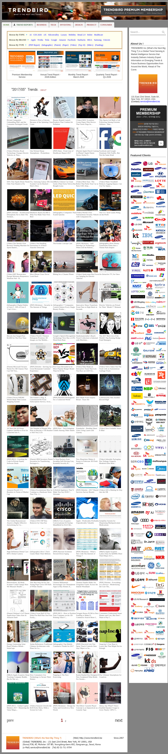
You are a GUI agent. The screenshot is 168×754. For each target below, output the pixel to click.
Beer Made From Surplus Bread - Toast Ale (85, 398)
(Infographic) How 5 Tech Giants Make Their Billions (40, 553)
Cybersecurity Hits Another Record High (109, 398)
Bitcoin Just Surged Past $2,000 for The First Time (16, 337)
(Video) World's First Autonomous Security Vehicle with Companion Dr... (87, 214)
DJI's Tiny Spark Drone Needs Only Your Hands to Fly (18, 183)
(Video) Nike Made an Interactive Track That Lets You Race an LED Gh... (86, 369)
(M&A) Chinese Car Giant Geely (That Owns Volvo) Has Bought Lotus (64, 184)
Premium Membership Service (22, 75)
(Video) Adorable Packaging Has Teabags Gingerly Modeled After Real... (110, 461)
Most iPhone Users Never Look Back (39, 275)
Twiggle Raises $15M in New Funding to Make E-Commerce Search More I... (87, 615)
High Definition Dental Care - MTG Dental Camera (18, 553)
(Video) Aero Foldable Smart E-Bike (110, 429)
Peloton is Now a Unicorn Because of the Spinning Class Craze (41, 122)
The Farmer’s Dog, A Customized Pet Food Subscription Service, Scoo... (41, 399)
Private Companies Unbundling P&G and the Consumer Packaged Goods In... (17, 123)
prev (10, 720)
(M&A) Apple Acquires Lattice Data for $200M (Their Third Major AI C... (110, 554)
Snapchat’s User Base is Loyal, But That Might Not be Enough (110, 646)
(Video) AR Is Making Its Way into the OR (110, 491)
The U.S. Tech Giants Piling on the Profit (109, 213)
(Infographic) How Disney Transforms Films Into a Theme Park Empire (109, 245)
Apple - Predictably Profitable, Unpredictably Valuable (87, 522)
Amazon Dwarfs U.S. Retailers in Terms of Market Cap (18, 492)
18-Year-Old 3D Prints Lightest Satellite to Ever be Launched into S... (17, 430)
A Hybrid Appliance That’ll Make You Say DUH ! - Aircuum (63, 492)
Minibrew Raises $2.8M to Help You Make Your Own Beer (40, 214)
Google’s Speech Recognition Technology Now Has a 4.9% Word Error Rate (64, 338)
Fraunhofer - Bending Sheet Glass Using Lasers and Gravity (86, 430)
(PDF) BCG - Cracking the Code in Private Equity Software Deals (17, 461)
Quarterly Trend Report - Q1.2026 (107, 75)
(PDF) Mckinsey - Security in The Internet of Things (41, 306)
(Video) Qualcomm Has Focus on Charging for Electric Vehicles (87, 276)
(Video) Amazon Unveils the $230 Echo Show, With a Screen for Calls (40, 708)
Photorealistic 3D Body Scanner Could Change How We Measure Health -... (17, 584)
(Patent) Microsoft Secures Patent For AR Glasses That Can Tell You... (17, 369)
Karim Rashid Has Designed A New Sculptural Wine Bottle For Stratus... (87, 677)
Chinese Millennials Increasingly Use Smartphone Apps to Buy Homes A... (64, 584)
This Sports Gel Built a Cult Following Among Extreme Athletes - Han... (109, 122)
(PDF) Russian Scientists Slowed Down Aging (62, 553)
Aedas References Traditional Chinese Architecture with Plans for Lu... (41, 646)
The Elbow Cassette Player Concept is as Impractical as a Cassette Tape (87, 708)
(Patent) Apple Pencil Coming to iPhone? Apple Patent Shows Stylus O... (87, 153)
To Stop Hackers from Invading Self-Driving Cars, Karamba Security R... (63, 461)
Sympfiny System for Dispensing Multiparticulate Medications (109, 523)
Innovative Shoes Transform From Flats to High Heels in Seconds (87, 307)
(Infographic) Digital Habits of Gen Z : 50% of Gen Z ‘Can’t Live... (17, 307)
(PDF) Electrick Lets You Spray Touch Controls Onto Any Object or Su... (86, 646)
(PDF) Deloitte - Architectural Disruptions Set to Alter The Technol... (18, 214)
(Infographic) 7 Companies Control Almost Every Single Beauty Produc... (64, 307)
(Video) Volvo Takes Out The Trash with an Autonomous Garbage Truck (110, 369)
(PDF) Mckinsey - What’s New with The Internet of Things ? (86, 554)
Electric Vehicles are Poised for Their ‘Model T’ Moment (110, 306)
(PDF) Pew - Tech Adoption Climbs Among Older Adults (64, 429)
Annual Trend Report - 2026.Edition (50, 75)
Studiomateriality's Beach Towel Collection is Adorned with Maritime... (87, 338)
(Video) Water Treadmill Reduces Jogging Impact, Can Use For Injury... (110, 184)
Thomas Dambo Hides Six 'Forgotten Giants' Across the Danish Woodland (87, 584)
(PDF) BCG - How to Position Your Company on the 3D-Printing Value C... (64, 615)
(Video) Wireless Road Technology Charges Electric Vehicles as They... (18, 153)
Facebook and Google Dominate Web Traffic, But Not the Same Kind (109, 153)
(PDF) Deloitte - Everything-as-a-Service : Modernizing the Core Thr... (110, 584)
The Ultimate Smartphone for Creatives (110, 676)
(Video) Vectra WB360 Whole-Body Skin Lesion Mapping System (16, 399)
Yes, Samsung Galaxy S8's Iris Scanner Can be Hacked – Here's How (41, 184)
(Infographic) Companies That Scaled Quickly (64, 213)
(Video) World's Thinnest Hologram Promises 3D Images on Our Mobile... (39, 338)
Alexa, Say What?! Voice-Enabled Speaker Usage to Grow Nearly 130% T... (109, 708)
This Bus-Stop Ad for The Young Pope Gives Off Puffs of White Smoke (40, 584)
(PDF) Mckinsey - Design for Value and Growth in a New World (64, 708)
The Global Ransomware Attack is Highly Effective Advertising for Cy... (17, 523)
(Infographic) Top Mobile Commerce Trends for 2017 (63, 645)
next (118, 720)
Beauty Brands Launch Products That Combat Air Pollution (63, 122)
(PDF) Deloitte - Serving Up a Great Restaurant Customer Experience (41, 369)
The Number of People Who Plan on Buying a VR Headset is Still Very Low (41, 430)
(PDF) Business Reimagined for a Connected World (63, 398)
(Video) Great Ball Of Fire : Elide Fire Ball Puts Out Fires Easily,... (41, 615)
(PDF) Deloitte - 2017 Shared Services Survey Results (87, 491)
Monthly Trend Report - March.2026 (78, 75)
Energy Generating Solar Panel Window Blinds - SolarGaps (16, 646)
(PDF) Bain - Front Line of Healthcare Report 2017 (63, 152)
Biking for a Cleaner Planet (63, 274)
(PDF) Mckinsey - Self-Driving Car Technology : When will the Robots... (85, 245)
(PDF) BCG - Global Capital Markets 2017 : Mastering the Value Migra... (18, 708)
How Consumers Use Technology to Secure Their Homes (40, 677)
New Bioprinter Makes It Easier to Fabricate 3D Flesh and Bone (87, 461)
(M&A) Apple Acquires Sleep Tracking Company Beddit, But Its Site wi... (18, 677)
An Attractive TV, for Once (109, 274)
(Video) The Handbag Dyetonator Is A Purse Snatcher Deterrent (38, 245)
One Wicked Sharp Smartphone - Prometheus (39, 152)
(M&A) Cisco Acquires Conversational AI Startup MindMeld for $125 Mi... (63, 523)
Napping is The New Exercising (61, 676)
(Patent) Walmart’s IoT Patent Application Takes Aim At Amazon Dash (18, 615)
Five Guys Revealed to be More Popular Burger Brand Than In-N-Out (63, 369)
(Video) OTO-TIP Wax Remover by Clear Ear (38, 522)
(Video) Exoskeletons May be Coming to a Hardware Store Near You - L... (41, 492)
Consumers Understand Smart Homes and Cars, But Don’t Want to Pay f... (110, 615)
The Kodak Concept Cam (62, 243)
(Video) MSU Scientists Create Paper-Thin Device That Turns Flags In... (86, 122)
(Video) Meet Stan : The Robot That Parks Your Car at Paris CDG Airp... (87, 184)
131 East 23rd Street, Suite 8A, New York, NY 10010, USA (144, 99)
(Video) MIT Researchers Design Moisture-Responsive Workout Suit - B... (18, 276)
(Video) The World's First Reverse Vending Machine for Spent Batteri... (18, 245)
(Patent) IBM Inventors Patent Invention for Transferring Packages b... (41, 461)
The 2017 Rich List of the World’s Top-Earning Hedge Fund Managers (109, 338)
